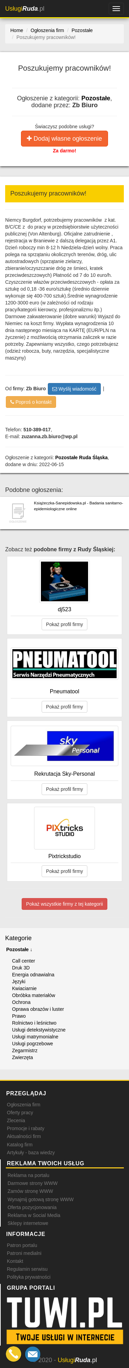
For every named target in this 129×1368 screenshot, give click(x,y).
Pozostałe (96, 98)
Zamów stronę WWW (30, 1191)
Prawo (19, 1016)
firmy (18, 388)
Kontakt (15, 1261)
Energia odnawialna (33, 974)
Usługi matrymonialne (35, 1036)
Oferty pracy (20, 1112)
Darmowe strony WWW (32, 1183)
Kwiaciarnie (24, 988)
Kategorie (18, 938)
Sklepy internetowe (28, 1223)
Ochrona (21, 1002)
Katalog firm (20, 1144)
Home (16, 30)
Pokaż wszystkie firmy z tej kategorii (64, 904)
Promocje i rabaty (25, 1128)
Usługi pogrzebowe (32, 1043)
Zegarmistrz (24, 1050)
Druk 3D (21, 967)
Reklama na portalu (28, 1175)
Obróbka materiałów (33, 995)
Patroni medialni (24, 1253)
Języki (18, 981)
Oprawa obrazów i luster (38, 1009)
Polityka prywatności (29, 1277)
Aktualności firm (24, 1136)
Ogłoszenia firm (23, 1104)
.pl (24, 8)
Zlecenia (16, 1120)
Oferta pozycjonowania (32, 1207)
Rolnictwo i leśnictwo (34, 1023)
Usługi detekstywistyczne (39, 1030)
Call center (23, 961)
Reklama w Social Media (34, 1215)
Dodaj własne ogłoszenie (64, 138)
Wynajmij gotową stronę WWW (41, 1199)
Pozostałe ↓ (19, 949)
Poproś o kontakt (31, 402)
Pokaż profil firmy (64, 624)
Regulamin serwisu (27, 1269)
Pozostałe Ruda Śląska (81, 457)
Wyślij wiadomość (74, 389)
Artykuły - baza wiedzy (31, 1152)
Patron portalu (22, 1245)
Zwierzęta (22, 1057)
